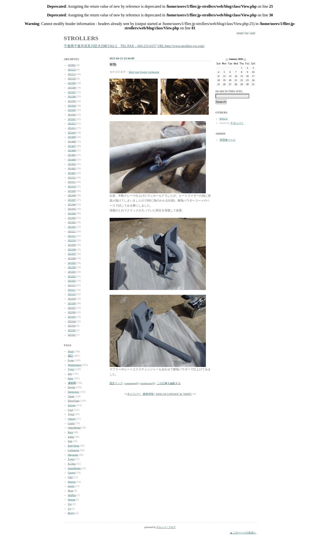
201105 (72, 316)
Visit (70, 477)
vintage (72, 418)
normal (240, 32)
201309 (72, 190)
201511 (72, 74)
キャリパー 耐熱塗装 (140, 394)
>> (244, 59)
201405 (72, 154)
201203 (72, 271)
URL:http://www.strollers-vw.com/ (181, 46)
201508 (72, 87)
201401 (72, 172)
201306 (72, 204)
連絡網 (72, 382)
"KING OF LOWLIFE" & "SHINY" (173, 394)
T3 (69, 508)
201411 (72, 127)
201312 (72, 177)
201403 (72, 164)
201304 (72, 213)
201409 (72, 136)
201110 (72, 294)
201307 (72, 199)
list (246, 32)
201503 (72, 109)
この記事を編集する (169, 383)
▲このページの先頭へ (243, 532)
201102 (72, 330)
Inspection (73, 391)
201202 (72, 276)
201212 (72, 231)
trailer (71, 436)
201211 (72, 235)
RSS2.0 (224, 118)
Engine (71, 387)
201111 (72, 289)
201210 (72, 240)
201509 (72, 83)
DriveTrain (73, 400)
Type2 (71, 414)
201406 (72, 150)
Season (71, 499)
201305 (72, 208)
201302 (72, 222)
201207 (72, 253)
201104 (72, 321)
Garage (72, 472)
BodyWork (73, 445)
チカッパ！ (237, 122)
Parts (70, 378)
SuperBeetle (74, 468)
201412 (72, 123)
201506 (72, 96)
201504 (72, 105)
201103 (72, 325)
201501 (72, 119)
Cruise (71, 423)
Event (71, 360)
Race (70, 432)
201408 (72, 141)
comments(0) (131, 383)
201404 (72, 159)
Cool (70, 409)
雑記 (70, 355)
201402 (72, 168)
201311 (72, 181)
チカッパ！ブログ (166, 527)
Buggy (71, 512)
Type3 (71, 459)
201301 (72, 226)
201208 (72, 249)
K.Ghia (72, 463)
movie (71, 485)
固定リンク (116, 383)
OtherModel (74, 427)
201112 (72, 285)
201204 (72, 267)
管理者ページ (227, 139)
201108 (72, 303)
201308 (72, 195)
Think (71, 396)
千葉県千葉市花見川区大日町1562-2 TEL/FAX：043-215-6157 (110, 46)
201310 (72, 186)
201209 (72, 244)
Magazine (73, 454)
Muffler (72, 495)
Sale (70, 441)
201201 (72, 280)
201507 (72, 92)
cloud (252, 32)
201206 (72, 258)
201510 (72, 78)
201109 (72, 298)
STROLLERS (81, 38)
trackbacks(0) (147, 383)
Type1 (71, 369)
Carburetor (73, 450)
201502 (72, 114)
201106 (72, 312)
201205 (72, 262)
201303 (72, 217)
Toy (70, 504)
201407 (72, 146)
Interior (72, 481)
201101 (72, 334)
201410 (72, 132)
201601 (72, 64)
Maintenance (75, 364)
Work (71, 351)
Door (70, 490)
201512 (72, 69)
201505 (72, 101)
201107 (72, 307)
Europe (72, 405)
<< (227, 59)
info (70, 373)
